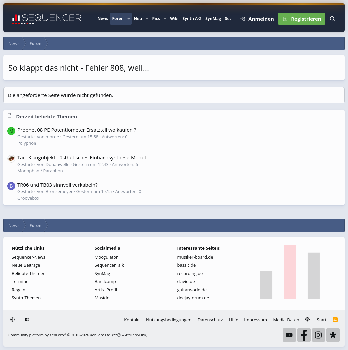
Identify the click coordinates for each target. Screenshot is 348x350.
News (102, 18)
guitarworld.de (192, 290)
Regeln (18, 290)
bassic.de (186, 265)
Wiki (174, 18)
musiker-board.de (195, 257)
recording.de (190, 273)
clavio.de (186, 281)
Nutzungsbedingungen (168, 320)
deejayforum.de (193, 298)
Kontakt (132, 320)
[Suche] (332, 19)
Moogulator (106, 257)
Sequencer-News (28, 257)
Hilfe (233, 320)
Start (322, 320)
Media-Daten (286, 320)
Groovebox (28, 198)
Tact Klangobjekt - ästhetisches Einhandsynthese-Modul (81, 157)
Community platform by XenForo (59, 334)
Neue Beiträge (26, 265)
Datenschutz (210, 320)
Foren (117, 18)
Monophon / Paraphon (40, 171)
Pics (156, 18)
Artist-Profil (106, 290)
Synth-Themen (26, 298)
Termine (20, 281)
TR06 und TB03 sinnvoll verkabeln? (57, 184)
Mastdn (102, 298)
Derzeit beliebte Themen (46, 116)
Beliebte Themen (29, 273)
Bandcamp (105, 281)
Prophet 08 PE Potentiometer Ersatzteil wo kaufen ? (76, 129)
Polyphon (26, 143)
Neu (138, 18)
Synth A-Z (192, 18)
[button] (129, 19)
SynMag (213, 18)
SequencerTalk (109, 265)
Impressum (255, 320)
